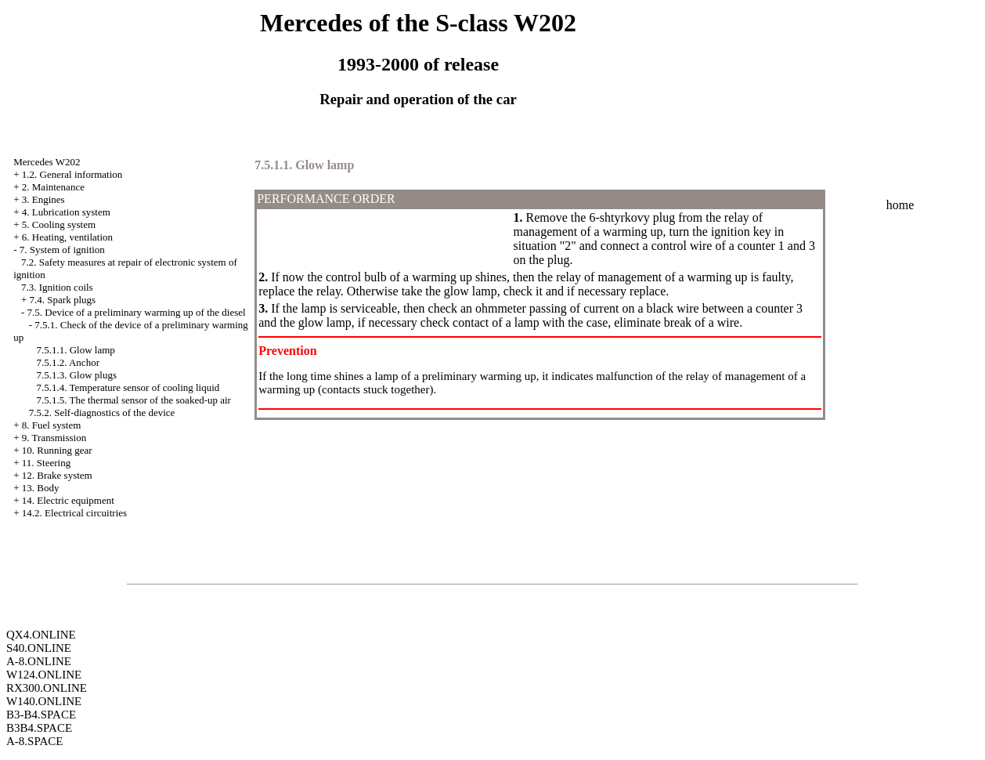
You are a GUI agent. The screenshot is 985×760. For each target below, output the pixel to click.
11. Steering (46, 463)
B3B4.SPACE (39, 728)
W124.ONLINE (43, 674)
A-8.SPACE (34, 741)
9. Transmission (54, 437)
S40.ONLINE (38, 648)
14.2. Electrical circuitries (74, 513)
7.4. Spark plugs (63, 300)
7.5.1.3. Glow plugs (76, 375)
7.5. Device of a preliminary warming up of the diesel (136, 312)
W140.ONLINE (43, 701)
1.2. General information (72, 174)
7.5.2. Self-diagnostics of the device (102, 412)
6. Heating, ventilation (67, 237)
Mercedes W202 (46, 162)
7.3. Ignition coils (57, 287)
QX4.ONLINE (41, 634)
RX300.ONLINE (46, 688)
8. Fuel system (51, 425)
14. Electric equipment (68, 500)
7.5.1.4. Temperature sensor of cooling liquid (127, 387)
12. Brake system (57, 475)
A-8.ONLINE (38, 661)
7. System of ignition (62, 249)
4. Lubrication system (66, 212)
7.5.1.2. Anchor (67, 362)
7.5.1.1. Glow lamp (75, 350)
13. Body (41, 488)
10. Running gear (57, 450)
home (900, 205)
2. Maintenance (53, 187)
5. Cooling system (59, 224)
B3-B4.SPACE (41, 714)
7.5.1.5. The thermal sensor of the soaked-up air (133, 400)
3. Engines (43, 199)
